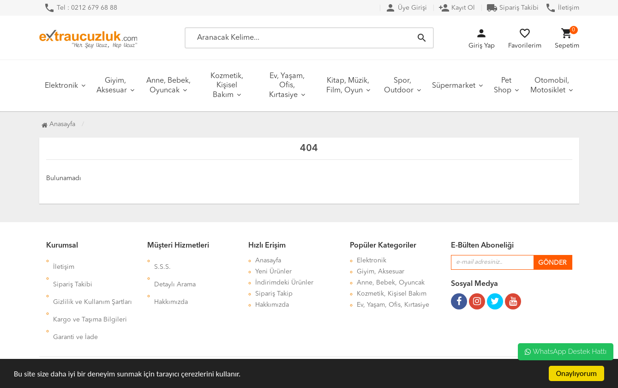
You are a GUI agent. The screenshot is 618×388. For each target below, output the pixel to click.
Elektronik (61, 86)
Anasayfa (58, 124)
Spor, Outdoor (399, 85)
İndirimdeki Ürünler (284, 282)
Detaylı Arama (175, 271)
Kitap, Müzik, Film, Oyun (348, 85)
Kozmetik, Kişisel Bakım (226, 86)
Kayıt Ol (456, 8)
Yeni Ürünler (273, 271)
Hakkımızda (171, 282)
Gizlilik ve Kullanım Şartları (92, 282)
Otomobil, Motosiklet (549, 85)
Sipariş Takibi (512, 8)
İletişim (562, 8)
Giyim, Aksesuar (111, 85)
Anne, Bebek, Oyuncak (168, 85)
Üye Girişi (406, 8)
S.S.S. (162, 260)
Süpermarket (453, 86)
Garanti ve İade (75, 305)
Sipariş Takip (274, 294)
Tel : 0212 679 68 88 (80, 8)
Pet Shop (502, 85)
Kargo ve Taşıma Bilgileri (90, 294)
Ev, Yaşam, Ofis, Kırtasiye (287, 86)
